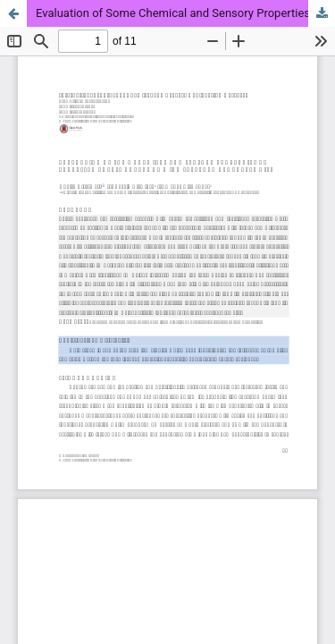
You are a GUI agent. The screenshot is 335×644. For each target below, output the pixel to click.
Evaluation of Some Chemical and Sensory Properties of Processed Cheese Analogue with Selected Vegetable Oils (185, 13)
